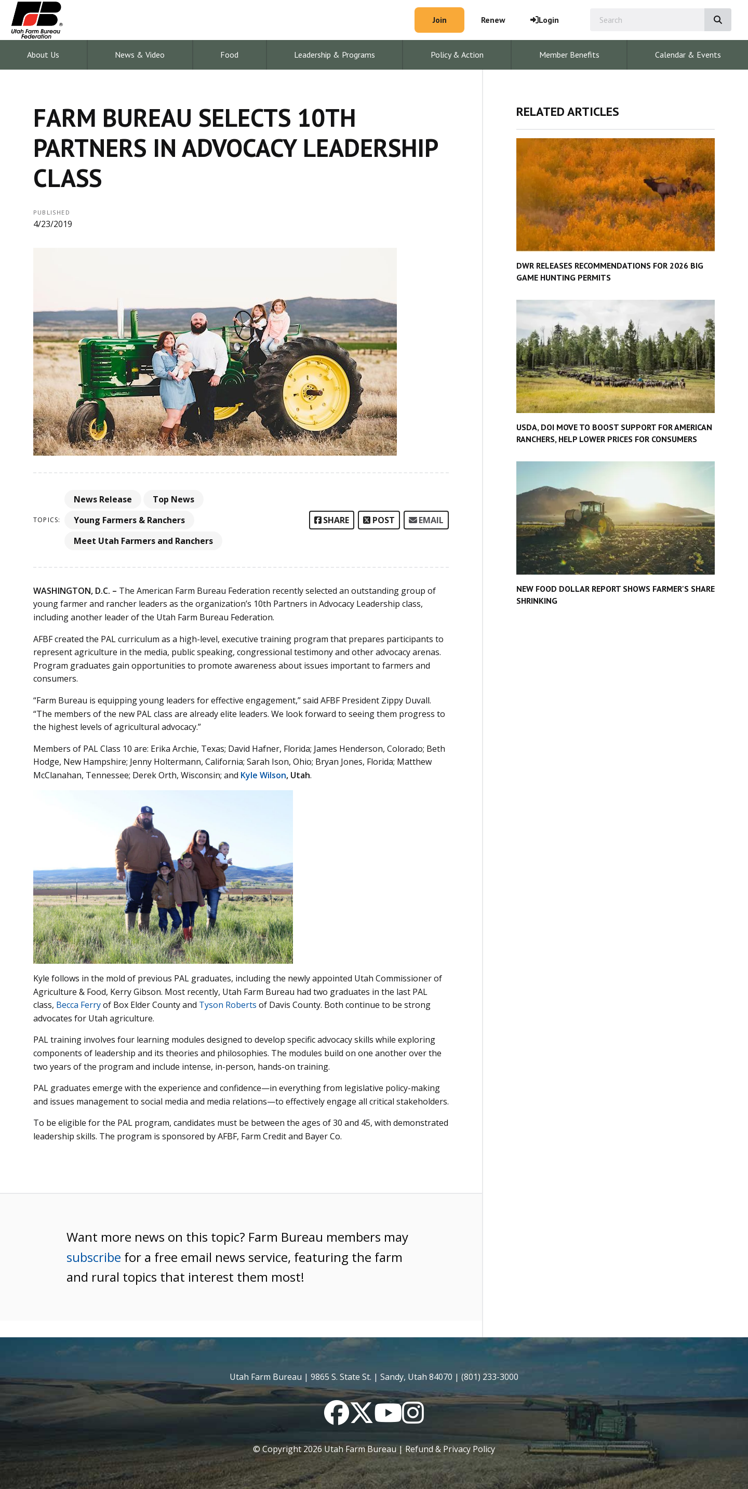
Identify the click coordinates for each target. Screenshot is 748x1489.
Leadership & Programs (334, 54)
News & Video (140, 54)
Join (440, 20)
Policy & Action (457, 54)
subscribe (93, 1257)
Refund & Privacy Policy (450, 1449)
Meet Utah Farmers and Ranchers (143, 541)
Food (229, 54)
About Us (43, 54)
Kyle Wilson (263, 775)
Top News (173, 499)
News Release (103, 499)
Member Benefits (569, 54)
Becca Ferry (78, 1005)
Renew (493, 20)
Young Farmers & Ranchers (129, 520)
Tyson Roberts (228, 1005)
